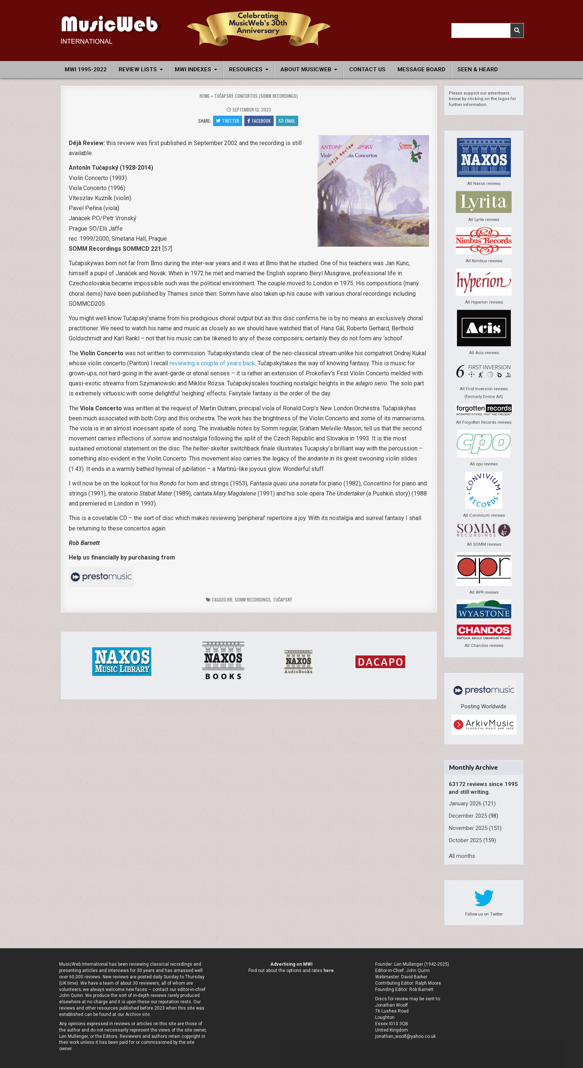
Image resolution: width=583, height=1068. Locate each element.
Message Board (421, 69)
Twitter (227, 121)
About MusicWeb (305, 69)
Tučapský (282, 599)
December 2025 (468, 815)
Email (287, 121)
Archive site (137, 1014)
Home (205, 96)
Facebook (259, 121)
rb (229, 599)
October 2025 (465, 840)
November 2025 (468, 828)
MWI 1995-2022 (86, 69)
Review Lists (138, 69)
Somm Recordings (253, 599)
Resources (245, 69)
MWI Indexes (193, 69)
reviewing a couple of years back (212, 363)
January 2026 (465, 803)
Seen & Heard (477, 69)
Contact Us (367, 69)
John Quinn (418, 970)
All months (462, 856)
